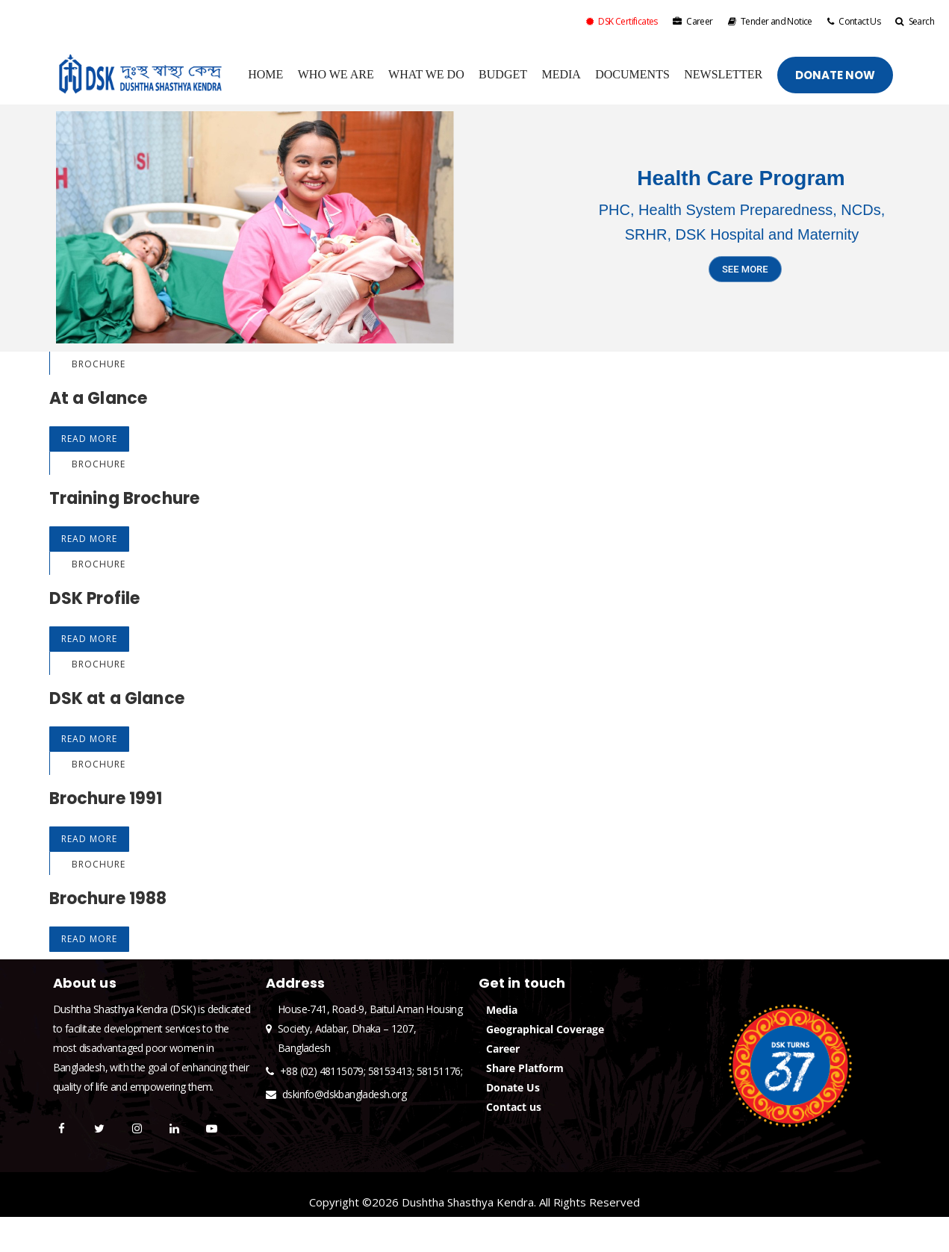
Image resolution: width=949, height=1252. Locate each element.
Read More (89, 438)
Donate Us (513, 1087)
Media (501, 1010)
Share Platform (525, 1068)
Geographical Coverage (545, 1029)
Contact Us (853, 21)
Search (914, 21)
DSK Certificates (622, 21)
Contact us (513, 1107)
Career (693, 21)
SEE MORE (745, 272)
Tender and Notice (770, 21)
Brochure (98, 364)
